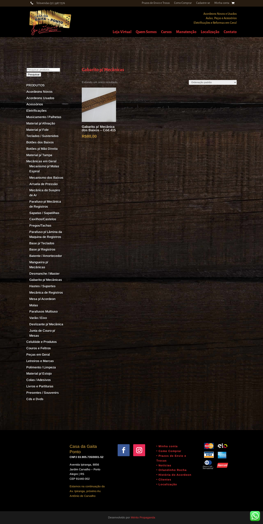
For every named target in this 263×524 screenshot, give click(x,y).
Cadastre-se (203, 3)
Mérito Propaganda (143, 517)
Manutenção (186, 32)
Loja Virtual (122, 32)
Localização (210, 32)
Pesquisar (33, 74)
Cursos (166, 32)
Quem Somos (146, 32)
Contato (230, 32)
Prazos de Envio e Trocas (156, 3)
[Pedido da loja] (213, 82)
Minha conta (221, 3)
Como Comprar (183, 3)
